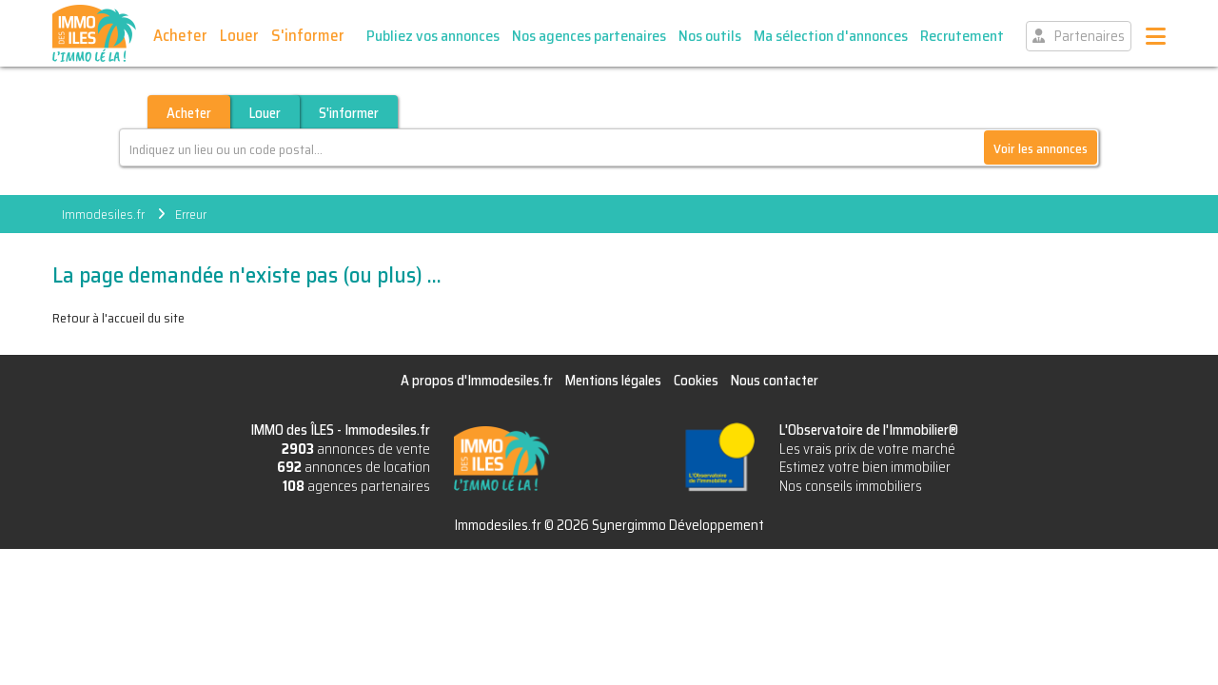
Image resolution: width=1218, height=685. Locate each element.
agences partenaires (356, 486)
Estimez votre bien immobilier (865, 467)
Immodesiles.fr (103, 214)
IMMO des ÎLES (94, 33)
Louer (239, 35)
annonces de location (353, 467)
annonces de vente (356, 449)
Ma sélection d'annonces (831, 36)
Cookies (696, 380)
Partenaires (1089, 36)
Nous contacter (774, 380)
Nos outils (709, 36)
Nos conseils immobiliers (850, 486)
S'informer (307, 35)
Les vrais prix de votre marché (867, 449)
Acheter (180, 35)
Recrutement (962, 36)
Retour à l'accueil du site (118, 317)
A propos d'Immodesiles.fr (477, 380)
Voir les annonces (1040, 148)
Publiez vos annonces (433, 36)
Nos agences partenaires (589, 36)
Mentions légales (613, 380)
